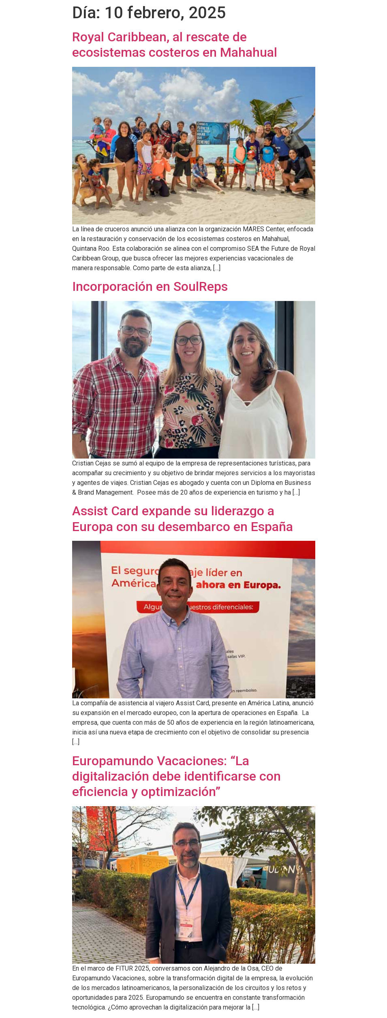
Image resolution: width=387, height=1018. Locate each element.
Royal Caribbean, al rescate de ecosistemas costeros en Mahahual (174, 44)
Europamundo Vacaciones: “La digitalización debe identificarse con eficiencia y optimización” (176, 776)
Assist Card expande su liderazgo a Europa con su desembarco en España (182, 518)
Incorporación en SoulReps (150, 286)
